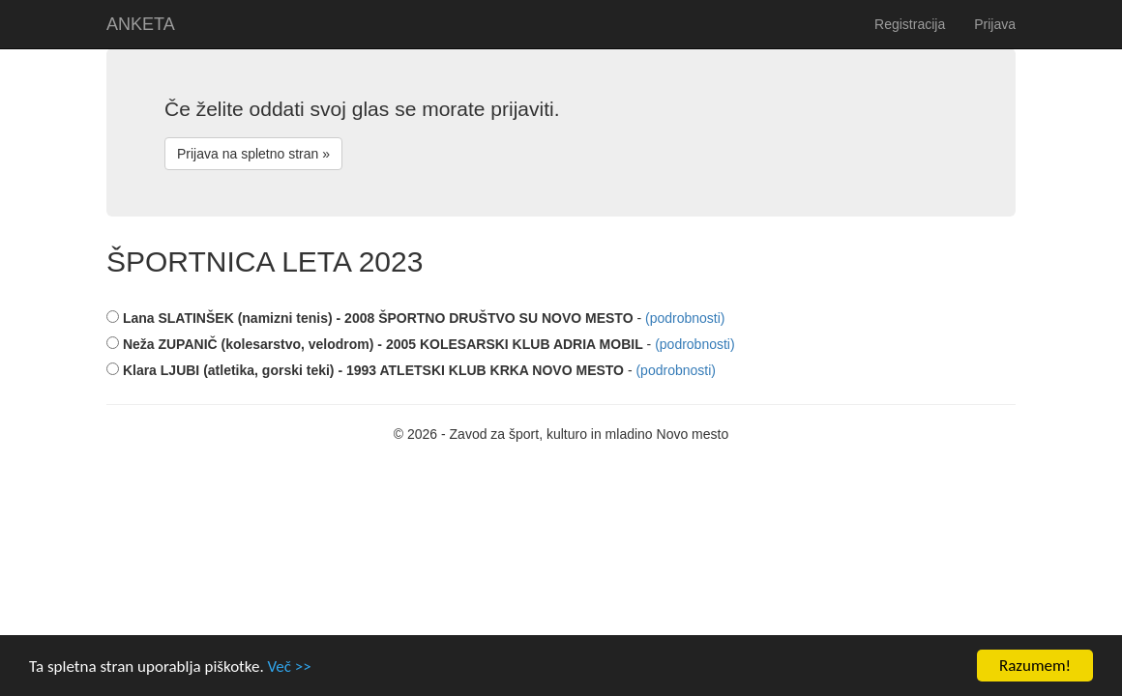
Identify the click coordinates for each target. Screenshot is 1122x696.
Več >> (289, 666)
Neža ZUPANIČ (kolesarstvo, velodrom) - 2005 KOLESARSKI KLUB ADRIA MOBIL (374, 344)
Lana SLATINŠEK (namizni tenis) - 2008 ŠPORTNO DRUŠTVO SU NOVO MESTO (370, 318)
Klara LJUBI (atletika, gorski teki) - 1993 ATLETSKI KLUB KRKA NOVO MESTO (365, 370)
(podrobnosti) (685, 318)
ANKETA (140, 24)
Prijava (995, 24)
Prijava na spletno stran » (253, 153)
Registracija (909, 24)
